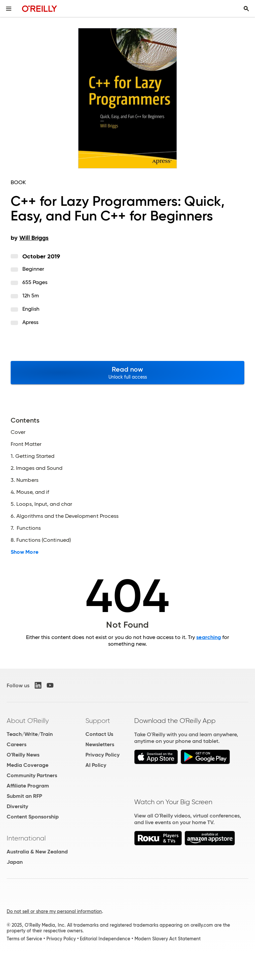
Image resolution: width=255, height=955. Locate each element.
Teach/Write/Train (30, 734)
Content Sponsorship (33, 816)
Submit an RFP (24, 796)
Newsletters (99, 744)
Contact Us (99, 734)
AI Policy (95, 765)
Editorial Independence (105, 939)
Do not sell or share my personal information (54, 911)
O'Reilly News (23, 754)
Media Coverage (27, 765)
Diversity (17, 806)
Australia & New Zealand (37, 851)
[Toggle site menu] (9, 9)
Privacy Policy (102, 754)
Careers (16, 744)
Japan (15, 861)
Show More (24, 552)
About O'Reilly (28, 721)
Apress (30, 322)
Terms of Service (24, 939)
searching (208, 637)
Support (97, 721)
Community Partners (32, 775)
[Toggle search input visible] (246, 9)
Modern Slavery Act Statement (168, 939)
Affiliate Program (28, 785)
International (26, 838)
